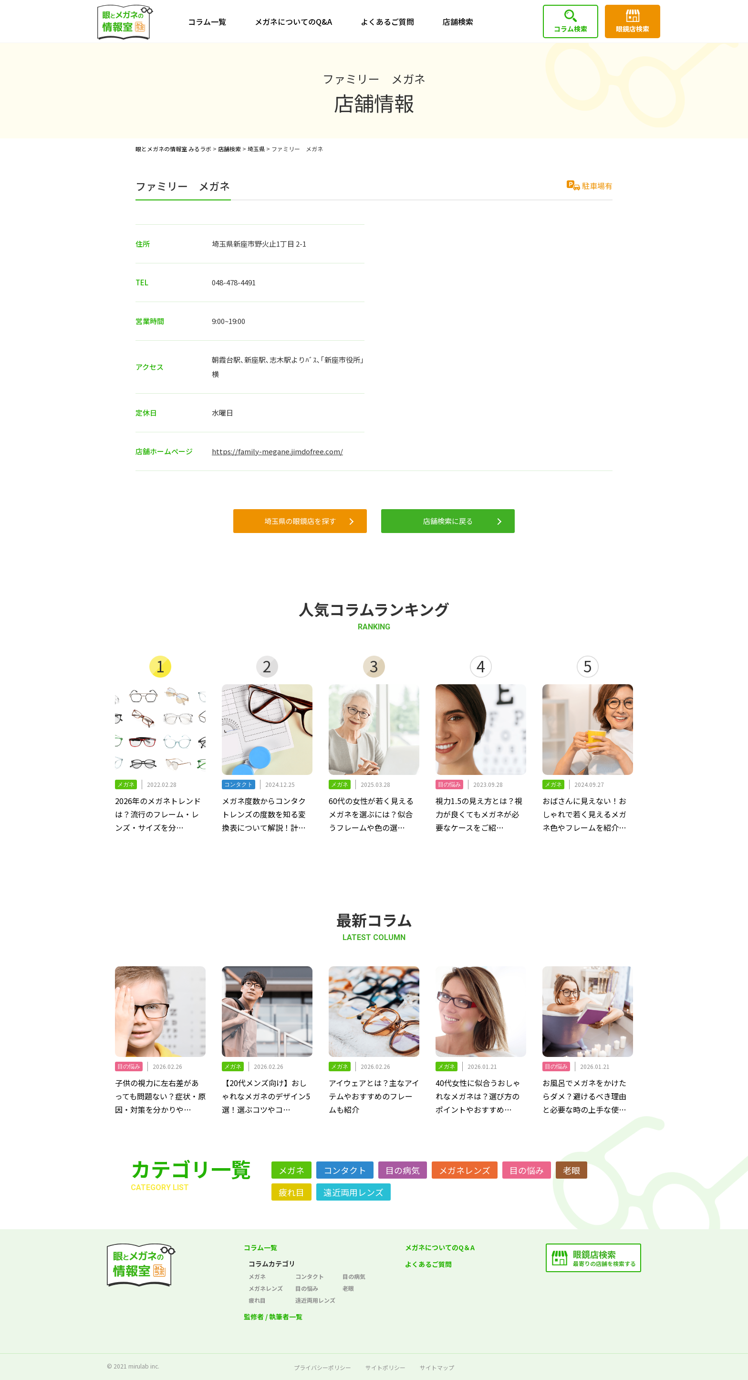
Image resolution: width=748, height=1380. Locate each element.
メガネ (291, 1170)
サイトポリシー (385, 1367)
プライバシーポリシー (322, 1367)
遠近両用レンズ (353, 1192)
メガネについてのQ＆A (440, 1247)
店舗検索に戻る (448, 521)
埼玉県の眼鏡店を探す (300, 521)
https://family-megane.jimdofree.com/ (277, 451)
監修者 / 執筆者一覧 (273, 1316)
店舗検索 (458, 21)
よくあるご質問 (387, 21)
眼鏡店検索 (632, 28)
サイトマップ (437, 1367)
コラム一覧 (207, 21)
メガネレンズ (464, 1170)
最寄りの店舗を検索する (604, 1257)
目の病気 (402, 1170)
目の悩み (526, 1170)
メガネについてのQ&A (293, 21)
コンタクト (344, 1170)
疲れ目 (291, 1192)
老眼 (571, 1170)
